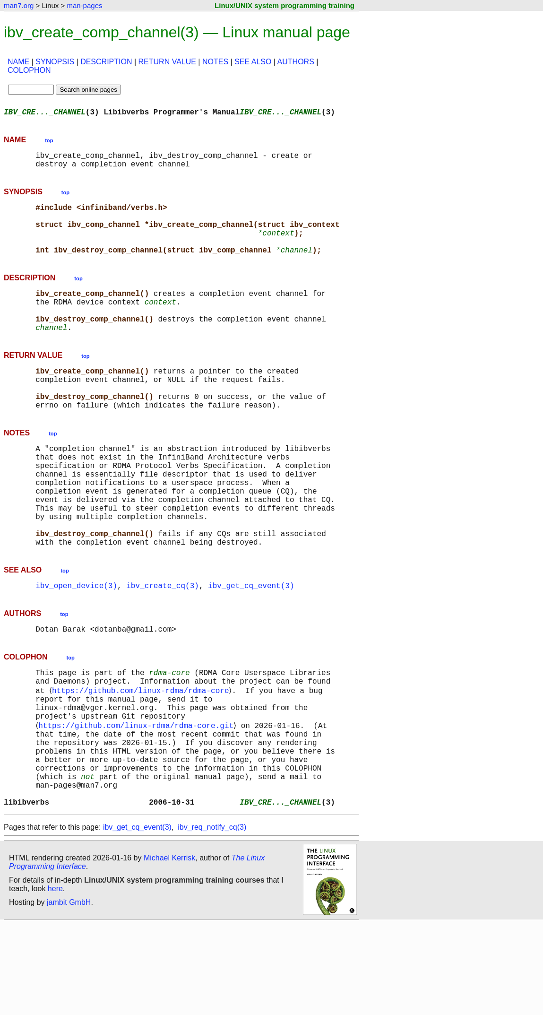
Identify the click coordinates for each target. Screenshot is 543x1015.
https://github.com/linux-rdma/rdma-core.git (137, 799)
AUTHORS (295, 62)
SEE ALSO (252, 62)
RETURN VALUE (167, 62)
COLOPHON (29, 70)
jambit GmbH (69, 993)
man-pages (84, 5)
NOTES (215, 62)
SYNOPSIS (54, 62)
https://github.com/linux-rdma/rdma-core (142, 757)
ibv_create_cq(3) (162, 646)
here (55, 979)
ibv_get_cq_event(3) (251, 646)
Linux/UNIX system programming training (284, 5)
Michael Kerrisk (169, 949)
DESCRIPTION (106, 62)
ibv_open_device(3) (76, 646)
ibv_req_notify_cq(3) (212, 918)
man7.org (19, 5)
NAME (18, 62)
